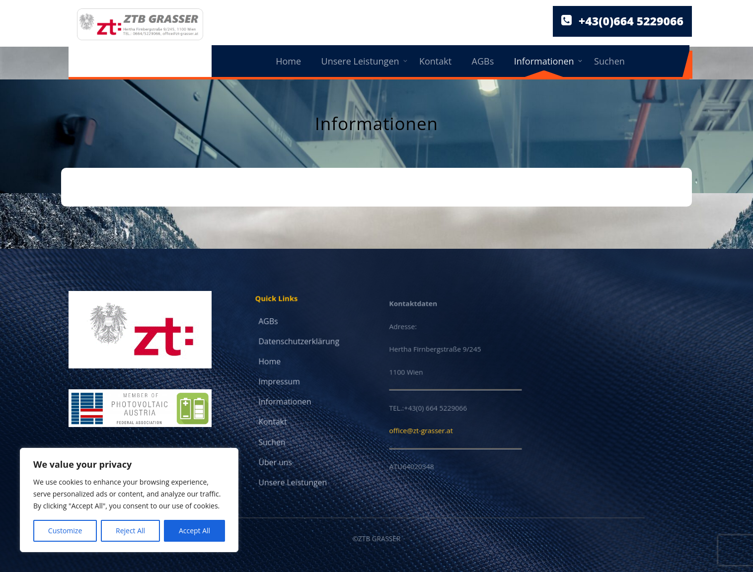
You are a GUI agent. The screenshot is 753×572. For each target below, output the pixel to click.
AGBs (483, 61)
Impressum (280, 382)
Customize (65, 530)
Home (288, 61)
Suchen (609, 61)
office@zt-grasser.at (423, 427)
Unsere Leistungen (360, 61)
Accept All (194, 530)
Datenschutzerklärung (299, 343)
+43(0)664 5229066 (631, 21)
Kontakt (435, 61)
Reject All (130, 530)
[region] (129, 500)
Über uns (276, 459)
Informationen (544, 61)
